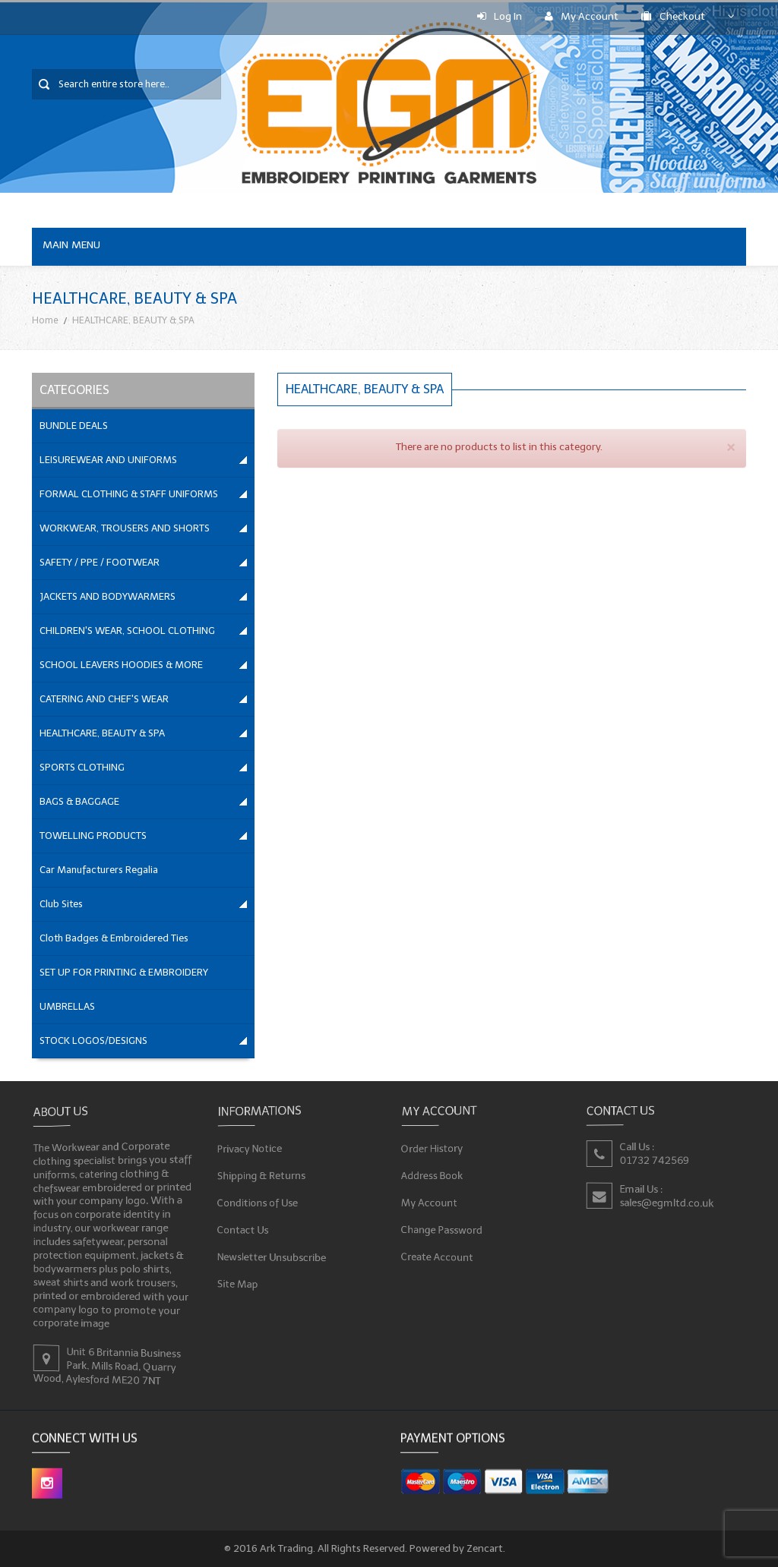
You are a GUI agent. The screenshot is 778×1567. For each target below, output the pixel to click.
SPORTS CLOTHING (82, 767)
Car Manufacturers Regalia (99, 869)
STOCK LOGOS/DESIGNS (93, 1040)
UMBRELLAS (67, 1006)
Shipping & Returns (262, 1176)
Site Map (238, 1282)
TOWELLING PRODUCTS (93, 835)
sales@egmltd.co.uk (666, 1203)
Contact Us (243, 1229)
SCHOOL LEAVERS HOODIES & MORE (121, 664)
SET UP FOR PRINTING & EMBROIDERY (124, 972)
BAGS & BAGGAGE (79, 801)
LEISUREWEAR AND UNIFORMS (108, 459)
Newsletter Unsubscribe (272, 1255)
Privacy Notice (250, 1149)
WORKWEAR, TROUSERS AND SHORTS (125, 528)
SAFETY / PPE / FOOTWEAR (100, 562)
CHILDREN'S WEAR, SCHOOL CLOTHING (127, 630)
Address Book (433, 1176)
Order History (433, 1148)
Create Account (438, 1255)
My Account (581, 16)
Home (45, 320)
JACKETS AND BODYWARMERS (108, 596)
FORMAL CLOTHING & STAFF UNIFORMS (129, 494)
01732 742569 (654, 1160)
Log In (499, 16)
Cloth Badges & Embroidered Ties (114, 938)
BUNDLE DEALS (74, 425)
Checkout (673, 16)
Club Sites (61, 904)
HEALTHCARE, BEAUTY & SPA (102, 733)
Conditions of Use (258, 1202)
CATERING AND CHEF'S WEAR (104, 699)
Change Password (442, 1229)
